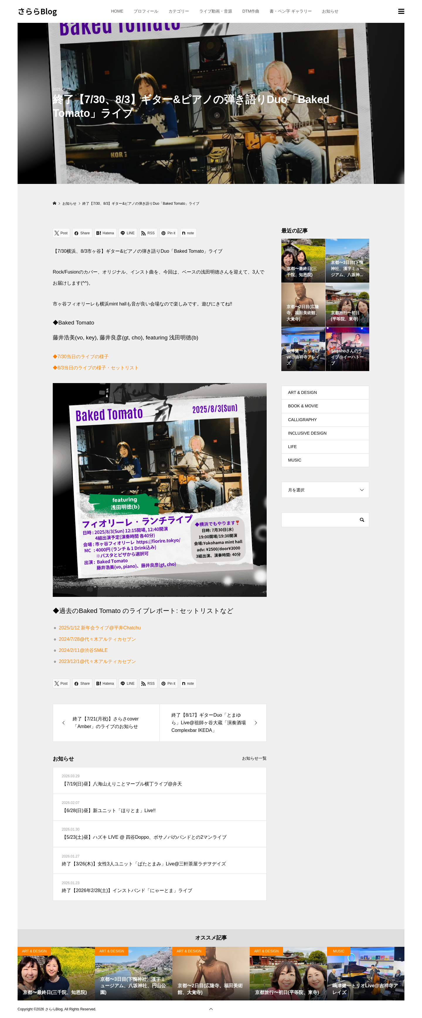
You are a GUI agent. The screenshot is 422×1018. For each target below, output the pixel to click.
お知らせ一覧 (254, 758)
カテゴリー (179, 11)
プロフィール (146, 11)
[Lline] (128, 233)
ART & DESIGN (302, 392)
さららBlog (37, 11)
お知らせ (330, 11)
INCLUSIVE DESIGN (307, 433)
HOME (117, 11)
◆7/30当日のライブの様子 (81, 356)
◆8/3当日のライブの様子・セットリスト (96, 367)
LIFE (292, 446)
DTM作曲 (250, 11)
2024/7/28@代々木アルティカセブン (97, 639)
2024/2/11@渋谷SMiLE (83, 650)
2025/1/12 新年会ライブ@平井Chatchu (100, 627)
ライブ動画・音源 (215, 11)
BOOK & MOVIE (303, 406)
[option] (56, 973)
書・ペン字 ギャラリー (291, 11)
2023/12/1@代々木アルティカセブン (97, 661)
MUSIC (294, 460)
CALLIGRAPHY (302, 419)
